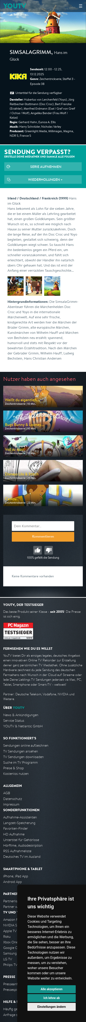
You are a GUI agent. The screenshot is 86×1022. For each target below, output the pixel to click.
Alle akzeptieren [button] (52, 989)
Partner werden (14, 906)
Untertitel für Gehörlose (21, 840)
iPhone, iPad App (15, 876)
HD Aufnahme (13, 834)
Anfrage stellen (14, 1015)
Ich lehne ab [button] (52, 998)
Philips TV (10, 964)
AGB (6, 793)
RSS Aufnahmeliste (17, 851)
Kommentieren (43, 537)
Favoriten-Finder (15, 828)
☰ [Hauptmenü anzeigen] (81, 6)
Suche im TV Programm (20, 762)
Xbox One (10, 942)
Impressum (11, 804)
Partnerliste (11, 901)
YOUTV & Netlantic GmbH (23, 726)
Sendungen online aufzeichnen (25, 745)
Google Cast (12, 947)
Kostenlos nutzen (16, 773)
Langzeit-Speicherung (19, 823)
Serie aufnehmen (45, 166)
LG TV (7, 959)
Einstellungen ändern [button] (51, 1006)
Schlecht (48, 550)
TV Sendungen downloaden (23, 757)
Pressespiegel (13, 989)
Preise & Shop (13, 768)
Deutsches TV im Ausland (22, 856)
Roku (7, 936)
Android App (12, 882)
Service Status (13, 720)
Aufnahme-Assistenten (20, 817)
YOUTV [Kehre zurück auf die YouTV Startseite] (14, 6)
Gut (37, 550)
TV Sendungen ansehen (20, 751)
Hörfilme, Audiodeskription (23, 845)
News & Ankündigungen (20, 715)
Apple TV (10, 931)
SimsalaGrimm (30, 53)
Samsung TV (12, 953)
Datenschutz (12, 799)
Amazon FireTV (14, 919)
